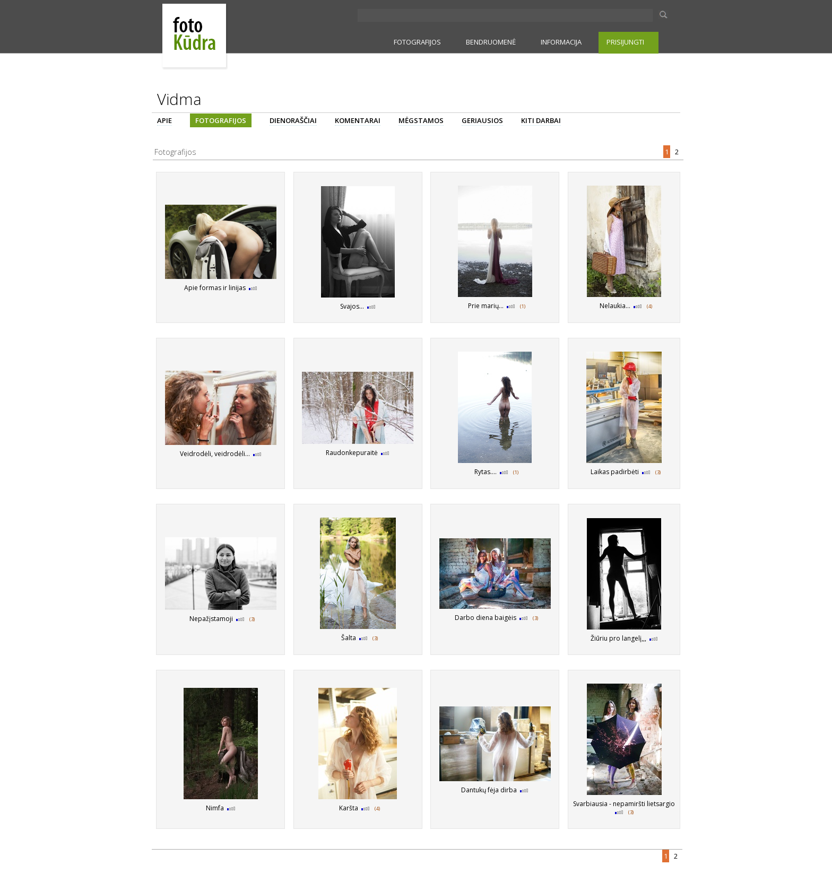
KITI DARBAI (541, 120)
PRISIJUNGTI (625, 42)
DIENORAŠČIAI (293, 120)
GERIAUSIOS (482, 120)
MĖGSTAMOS (421, 120)
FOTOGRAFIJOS (417, 42)
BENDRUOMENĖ (491, 42)
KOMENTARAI (357, 120)
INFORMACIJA (561, 42)
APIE (164, 120)
